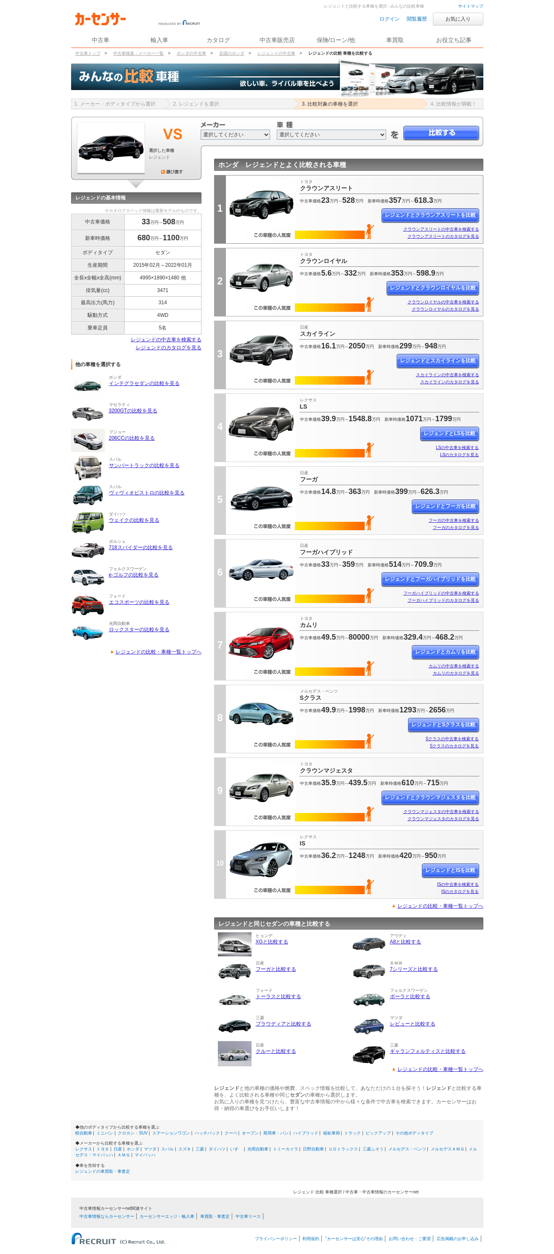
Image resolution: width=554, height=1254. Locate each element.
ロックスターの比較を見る (139, 629)
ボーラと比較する (410, 996)
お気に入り (458, 19)
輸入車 (159, 40)
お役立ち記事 (454, 40)
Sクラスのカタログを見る (454, 746)
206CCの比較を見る (132, 438)
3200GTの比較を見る (133, 411)
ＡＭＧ (123, 1155)
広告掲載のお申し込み (458, 1238)
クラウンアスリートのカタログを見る (443, 236)
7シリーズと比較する (414, 969)
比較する (441, 133)
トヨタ (102, 1149)
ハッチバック (207, 1133)
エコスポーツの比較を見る (139, 602)
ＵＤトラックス (343, 1149)
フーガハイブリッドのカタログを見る (443, 600)
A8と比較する (405, 942)
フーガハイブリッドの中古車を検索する (441, 593)
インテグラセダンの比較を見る (144, 383)
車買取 (395, 40)
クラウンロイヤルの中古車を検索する (443, 302)
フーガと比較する (276, 969)
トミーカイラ (285, 1149)
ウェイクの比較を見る (134, 520)
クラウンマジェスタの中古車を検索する (441, 811)
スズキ (184, 1149)
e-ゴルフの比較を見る (134, 575)
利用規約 (310, 1238)
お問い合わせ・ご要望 (410, 1238)
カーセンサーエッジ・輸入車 (167, 1216)
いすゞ (236, 1149)
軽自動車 (83, 1133)
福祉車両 (331, 1133)
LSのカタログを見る (459, 454)
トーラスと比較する (278, 996)
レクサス (83, 1149)
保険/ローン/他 (336, 40)
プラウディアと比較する (283, 1024)
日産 (118, 1149)
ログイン (389, 19)
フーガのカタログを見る (456, 527)
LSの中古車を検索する (457, 447)
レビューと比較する (412, 1024)
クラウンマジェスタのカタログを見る (443, 818)
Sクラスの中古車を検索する (452, 738)
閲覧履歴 (417, 19)
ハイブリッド (305, 1133)
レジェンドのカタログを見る (168, 348)
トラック (352, 1133)
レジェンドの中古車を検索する (166, 340)
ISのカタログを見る (460, 891)
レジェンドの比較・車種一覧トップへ (158, 652)
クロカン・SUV (133, 1133)
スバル (167, 1149)
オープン (250, 1133)
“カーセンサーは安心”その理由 (354, 1238)
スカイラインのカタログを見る (449, 382)
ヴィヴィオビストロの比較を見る (147, 493)
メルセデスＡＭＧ (447, 1149)
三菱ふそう (373, 1149)
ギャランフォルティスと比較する (428, 1051)
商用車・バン (276, 1133)
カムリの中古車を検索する (454, 666)
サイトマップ (470, 6)
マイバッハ (145, 1155)
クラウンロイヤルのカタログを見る (445, 309)
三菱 (200, 1149)
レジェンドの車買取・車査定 (102, 1171)
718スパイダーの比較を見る (141, 547)
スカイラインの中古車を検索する (447, 374)
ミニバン (104, 1133)
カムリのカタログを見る (456, 673)
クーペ (231, 1133)
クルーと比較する (276, 1051)
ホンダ (133, 1149)
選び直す (172, 172)
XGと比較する (272, 942)
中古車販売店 (277, 40)
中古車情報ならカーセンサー (107, 1216)
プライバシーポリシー (276, 1238)
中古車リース (248, 1216)
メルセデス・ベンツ (407, 1149)
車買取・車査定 (215, 1216)
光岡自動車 (257, 1149)
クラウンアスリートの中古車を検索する (441, 229)
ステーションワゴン (171, 1133)
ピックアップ (378, 1133)
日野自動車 (313, 1149)
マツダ (150, 1149)
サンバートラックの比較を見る (144, 465)
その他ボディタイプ (414, 1133)
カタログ (218, 40)
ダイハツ (217, 1149)
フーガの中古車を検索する (454, 520)
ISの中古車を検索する (458, 884)
